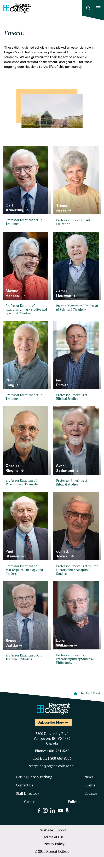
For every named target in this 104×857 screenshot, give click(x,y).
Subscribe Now (50, 722)
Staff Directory (27, 794)
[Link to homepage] (17, 7)
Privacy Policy (53, 844)
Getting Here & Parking (34, 777)
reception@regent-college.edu (52, 766)
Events (89, 785)
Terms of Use (53, 837)
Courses (90, 794)
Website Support (53, 830)
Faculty (85, 693)
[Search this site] (88, 8)
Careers (30, 802)
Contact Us (24, 785)
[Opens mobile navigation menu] (98, 8)
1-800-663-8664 (59, 759)
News (88, 777)
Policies (74, 802)
